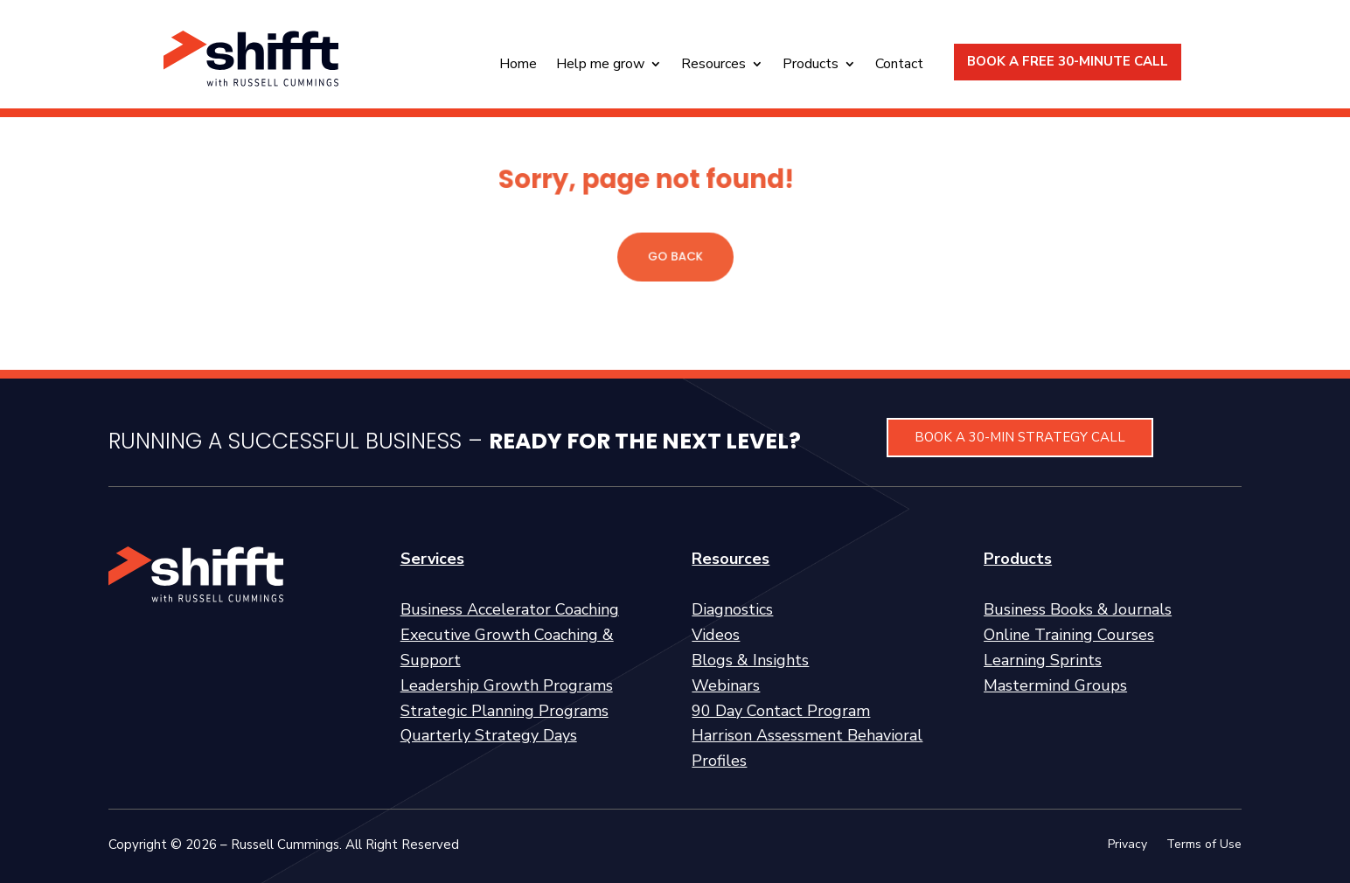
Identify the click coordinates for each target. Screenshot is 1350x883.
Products (811, 65)
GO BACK (675, 256)
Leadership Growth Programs (506, 685)
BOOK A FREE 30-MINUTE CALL (1067, 61)
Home (518, 65)
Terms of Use (1204, 845)
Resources (713, 65)
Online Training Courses (1069, 634)
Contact (899, 65)
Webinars (726, 685)
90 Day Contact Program (781, 710)
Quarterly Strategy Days (488, 735)
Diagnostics (732, 609)
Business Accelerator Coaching (509, 609)
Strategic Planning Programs (504, 710)
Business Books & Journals (1078, 609)
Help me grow (600, 65)
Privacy (1127, 845)
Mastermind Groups (1055, 685)
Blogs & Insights (750, 660)
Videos (716, 634)
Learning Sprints (1043, 660)
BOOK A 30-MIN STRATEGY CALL (1020, 437)
